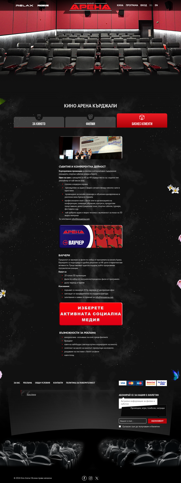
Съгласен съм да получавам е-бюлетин (141, 426)
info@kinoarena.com (81, 219)
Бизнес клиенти (142, 124)
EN (156, 5)
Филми (90, 124)
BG (150, 5)
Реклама (27, 382)
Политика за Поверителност (80, 382)
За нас (17, 382)
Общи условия (42, 382)
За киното (38, 124)
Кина (120, 5)
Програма (132, 5)
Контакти (58, 382)
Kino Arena (31, 394)
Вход (143, 5)
